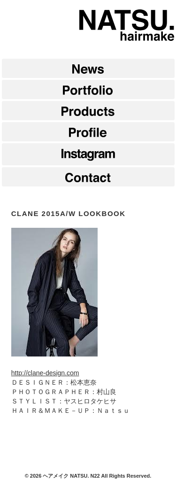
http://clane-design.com (45, 373)
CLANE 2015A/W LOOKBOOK (68, 213)
